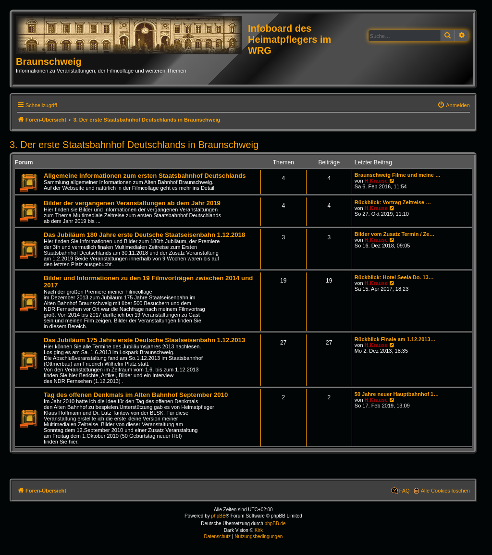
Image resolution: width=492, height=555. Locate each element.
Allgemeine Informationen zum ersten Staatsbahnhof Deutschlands (145, 175)
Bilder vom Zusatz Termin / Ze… (395, 234)
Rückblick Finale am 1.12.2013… (395, 339)
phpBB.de (275, 523)
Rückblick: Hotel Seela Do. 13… (394, 277)
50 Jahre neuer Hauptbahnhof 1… (397, 394)
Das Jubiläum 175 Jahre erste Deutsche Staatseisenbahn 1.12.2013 (144, 340)
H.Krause (376, 181)
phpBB (218, 515)
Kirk (259, 530)
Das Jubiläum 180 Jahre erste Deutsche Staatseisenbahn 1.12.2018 (144, 234)
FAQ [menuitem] (404, 490)
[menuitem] (453, 105)
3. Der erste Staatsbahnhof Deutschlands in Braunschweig (134, 144)
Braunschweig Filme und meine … (398, 175)
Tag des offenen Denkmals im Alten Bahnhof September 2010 (136, 394)
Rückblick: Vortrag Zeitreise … (393, 202)
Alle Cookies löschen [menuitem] (445, 490)
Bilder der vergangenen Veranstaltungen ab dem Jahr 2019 (132, 203)
